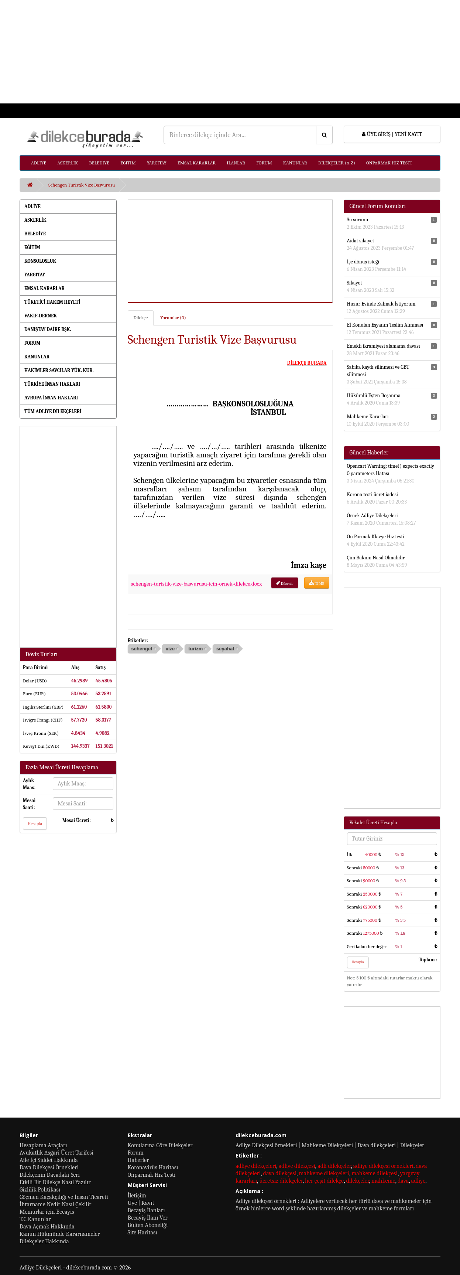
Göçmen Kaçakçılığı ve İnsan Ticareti (64, 1197)
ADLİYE (38, 163)
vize (170, 648)
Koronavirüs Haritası (153, 1167)
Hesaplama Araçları (43, 1145)
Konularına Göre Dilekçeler (160, 1145)
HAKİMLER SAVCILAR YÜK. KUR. (59, 370)
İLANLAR (236, 163)
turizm (195, 648)
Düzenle (284, 583)
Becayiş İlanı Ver (148, 1217)
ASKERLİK (67, 163)
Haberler (138, 1160)
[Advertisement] (221, 51)
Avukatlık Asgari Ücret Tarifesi (56, 1152)
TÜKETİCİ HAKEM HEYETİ (52, 302)
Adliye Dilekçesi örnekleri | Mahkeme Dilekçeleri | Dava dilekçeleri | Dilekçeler (330, 1145)
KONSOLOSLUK (40, 261)
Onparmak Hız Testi (152, 1175)
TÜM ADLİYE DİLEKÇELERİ (53, 411)
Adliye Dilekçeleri (41, 1267)
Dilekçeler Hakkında (44, 1241)
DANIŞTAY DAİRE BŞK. (47, 329)
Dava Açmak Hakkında (47, 1226)
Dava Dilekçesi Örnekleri (49, 1167)
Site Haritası (142, 1232)
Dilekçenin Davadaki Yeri (50, 1175)
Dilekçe (141, 317)
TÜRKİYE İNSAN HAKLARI (52, 384)
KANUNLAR (295, 163)
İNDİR (317, 583)
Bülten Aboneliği (148, 1225)
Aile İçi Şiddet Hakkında (49, 1160)
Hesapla (35, 823)
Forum (136, 1152)
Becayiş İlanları (146, 1210)
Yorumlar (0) (173, 317)
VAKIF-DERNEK (40, 315)
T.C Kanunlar (35, 1219)
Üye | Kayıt (141, 1203)
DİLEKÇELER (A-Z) (336, 163)
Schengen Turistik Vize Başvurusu (81, 185)
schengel (141, 648)
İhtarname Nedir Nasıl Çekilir (56, 1204)
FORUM (264, 163)
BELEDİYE (99, 163)
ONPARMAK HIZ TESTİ (389, 163)
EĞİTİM (128, 163)
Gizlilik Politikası (40, 1189)
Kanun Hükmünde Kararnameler (60, 1234)
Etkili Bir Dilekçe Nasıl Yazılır (55, 1182)
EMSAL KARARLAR (197, 163)
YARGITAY (157, 163)
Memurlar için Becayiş (47, 1211)
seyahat (225, 648)
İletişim (137, 1195)
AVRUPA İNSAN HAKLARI (51, 397)
